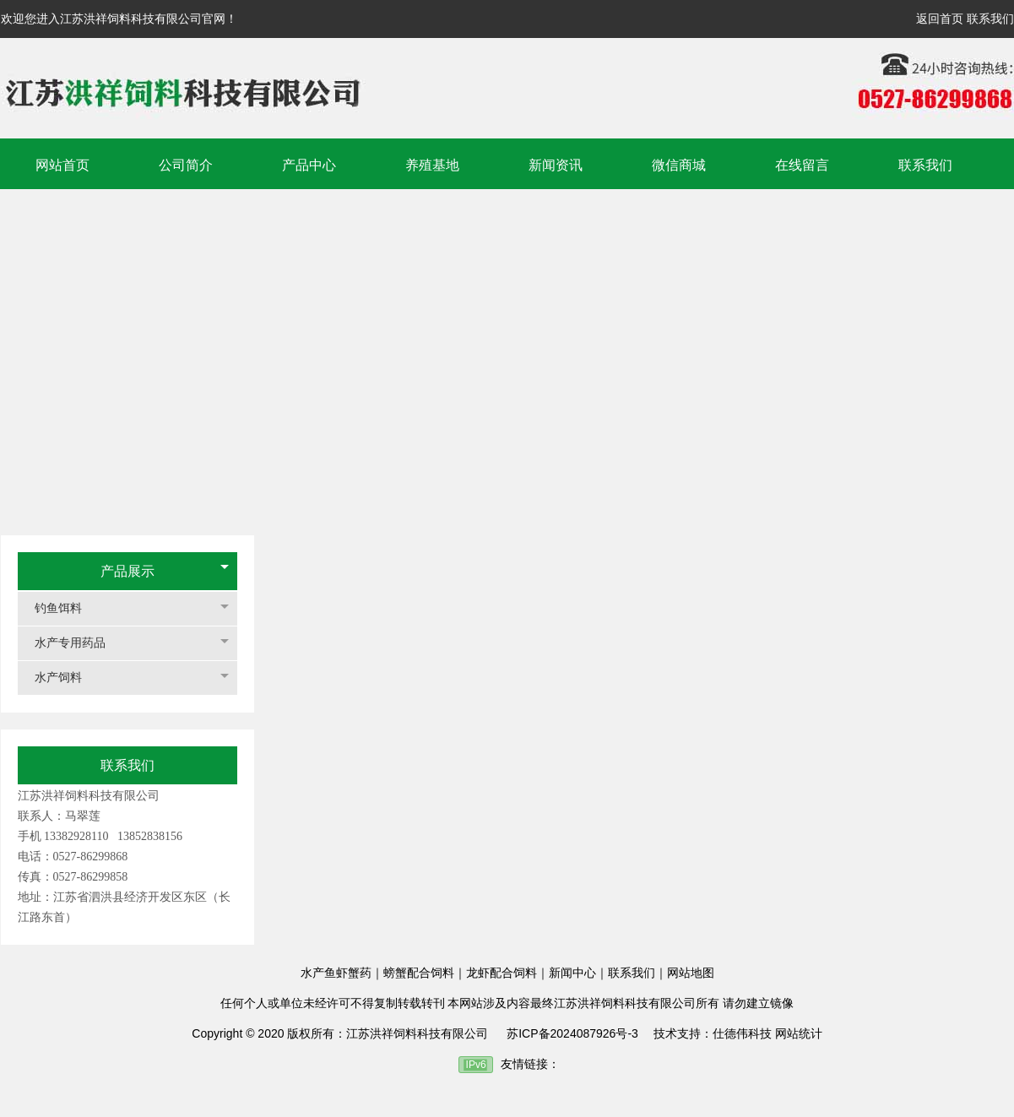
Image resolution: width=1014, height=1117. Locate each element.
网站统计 (798, 1033)
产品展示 (127, 571)
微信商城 (679, 165)
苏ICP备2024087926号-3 (572, 1033)
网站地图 (690, 972)
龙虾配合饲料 (501, 972)
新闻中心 (572, 972)
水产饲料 (67, 677)
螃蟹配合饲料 (418, 972)
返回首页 (939, 18)
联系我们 (990, 18)
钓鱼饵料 (67, 608)
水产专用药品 (78, 643)
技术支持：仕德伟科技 (712, 1033)
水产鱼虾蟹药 (336, 972)
